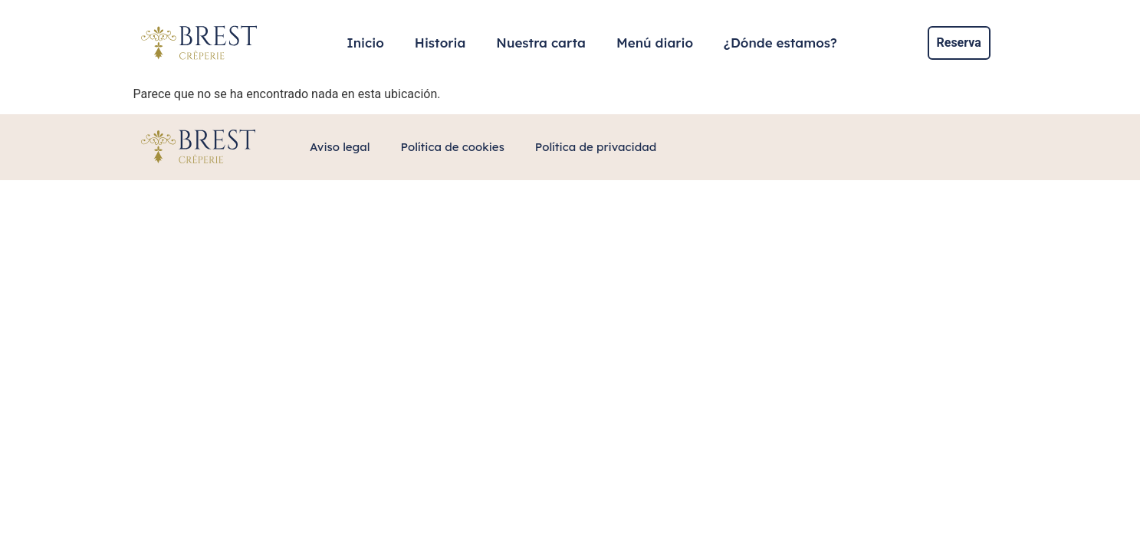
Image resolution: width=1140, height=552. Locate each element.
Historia (440, 42)
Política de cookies (452, 147)
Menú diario (654, 42)
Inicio (365, 42)
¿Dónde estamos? (780, 42)
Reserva (959, 42)
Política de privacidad (595, 147)
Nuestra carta (541, 42)
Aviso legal (340, 147)
